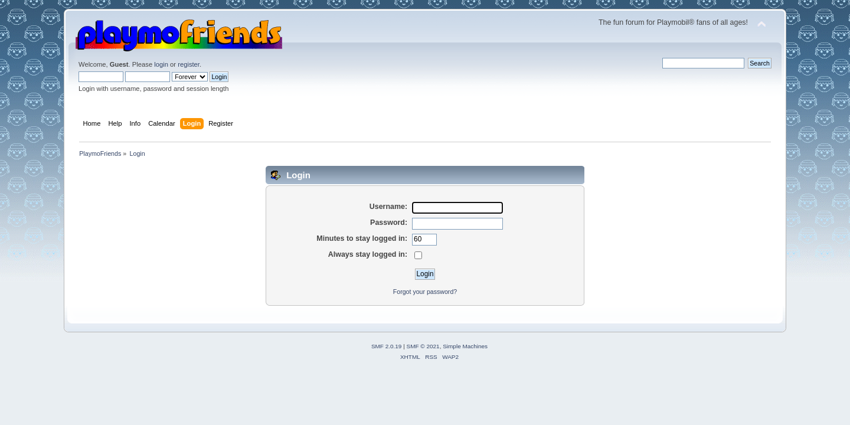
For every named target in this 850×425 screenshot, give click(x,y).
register (189, 64)
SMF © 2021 (423, 346)
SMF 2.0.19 (386, 346)
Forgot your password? (425, 291)
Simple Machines (465, 346)
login (161, 64)
